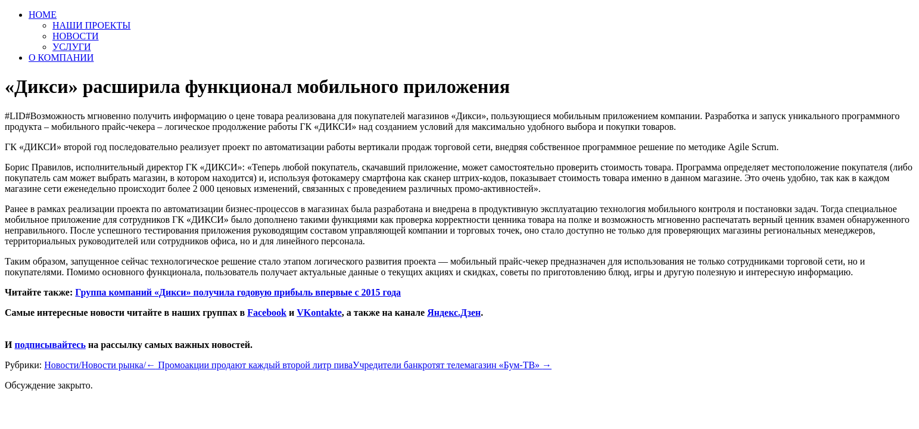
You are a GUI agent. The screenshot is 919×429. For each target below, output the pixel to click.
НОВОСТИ (75, 36)
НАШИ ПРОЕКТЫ (91, 25)
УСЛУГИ (71, 47)
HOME (43, 15)
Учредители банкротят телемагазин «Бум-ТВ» (452, 365)
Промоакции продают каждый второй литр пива (249, 365)
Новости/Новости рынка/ (95, 365)
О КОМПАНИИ (61, 57)
